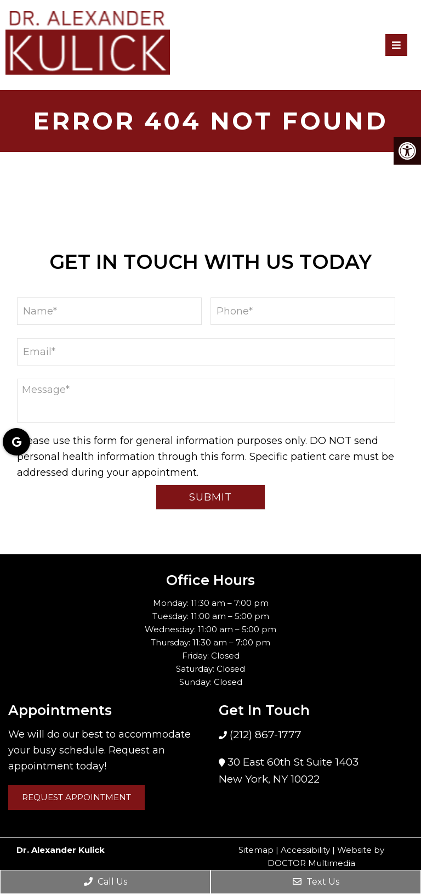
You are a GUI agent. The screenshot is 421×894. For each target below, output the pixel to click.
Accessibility (305, 850)
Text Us (316, 881)
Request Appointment (76, 797)
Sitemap (256, 850)
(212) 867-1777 (264, 734)
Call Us (105, 881)
